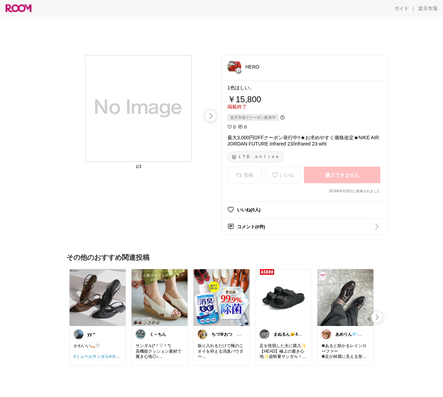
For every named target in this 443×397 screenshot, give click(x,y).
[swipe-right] (210, 116)
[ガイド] (401, 8)
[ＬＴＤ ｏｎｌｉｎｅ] (255, 156)
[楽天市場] (427, 8)
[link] (98, 297)
